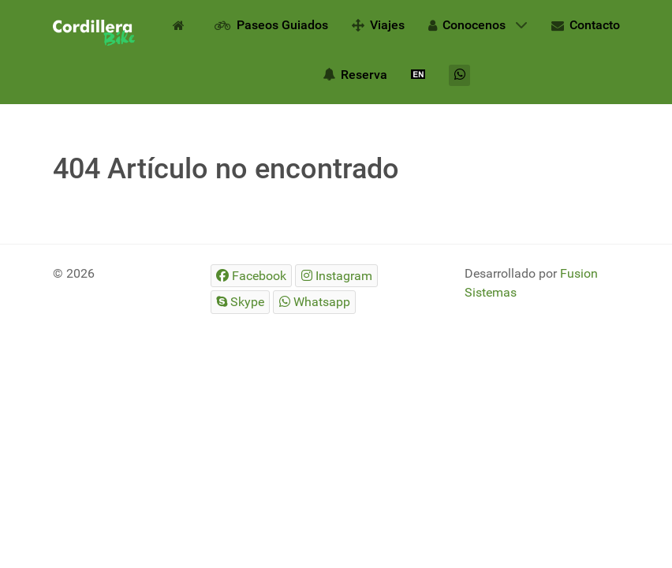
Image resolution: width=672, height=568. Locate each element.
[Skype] (241, 301)
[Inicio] (181, 24)
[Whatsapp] (459, 75)
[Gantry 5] (94, 33)
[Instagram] (336, 275)
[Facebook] (252, 275)
